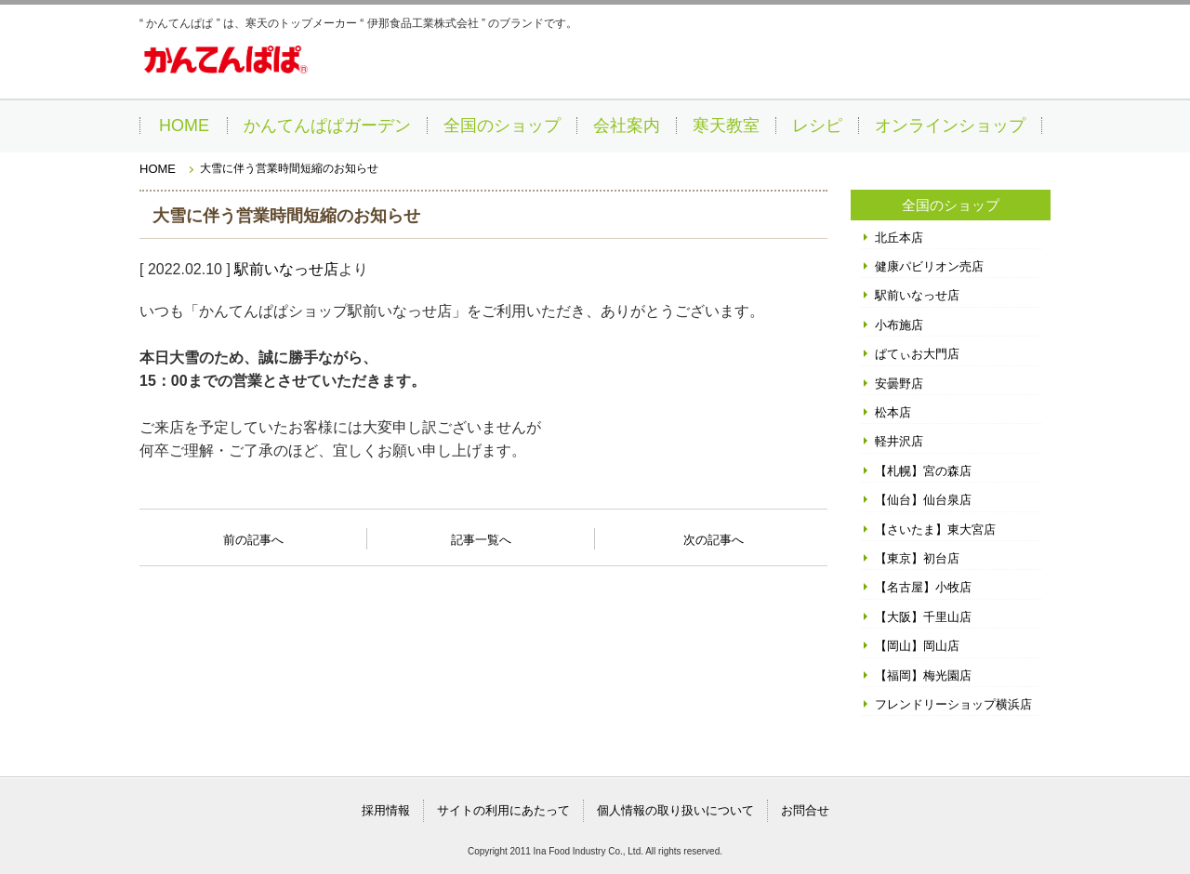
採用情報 (386, 810)
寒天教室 (726, 125)
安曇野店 (899, 384)
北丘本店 (899, 238)
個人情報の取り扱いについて (675, 810)
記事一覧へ (481, 538)
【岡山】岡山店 (917, 646)
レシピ (817, 125)
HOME (184, 125)
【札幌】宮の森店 (923, 471)
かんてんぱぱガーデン (327, 125)
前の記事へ (253, 534)
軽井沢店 (899, 441)
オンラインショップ (950, 125)
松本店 (893, 412)
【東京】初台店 (917, 558)
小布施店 (899, 325)
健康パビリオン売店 (929, 266)
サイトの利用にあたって (503, 810)
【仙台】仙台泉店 (923, 500)
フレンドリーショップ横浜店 (953, 704)
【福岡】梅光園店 (923, 675)
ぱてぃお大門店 (917, 354)
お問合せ (805, 810)
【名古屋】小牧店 (923, 587)
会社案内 (626, 125)
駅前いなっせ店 (286, 269)
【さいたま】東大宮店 (935, 529)
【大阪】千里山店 (923, 617)
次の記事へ (713, 534)
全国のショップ (502, 125)
